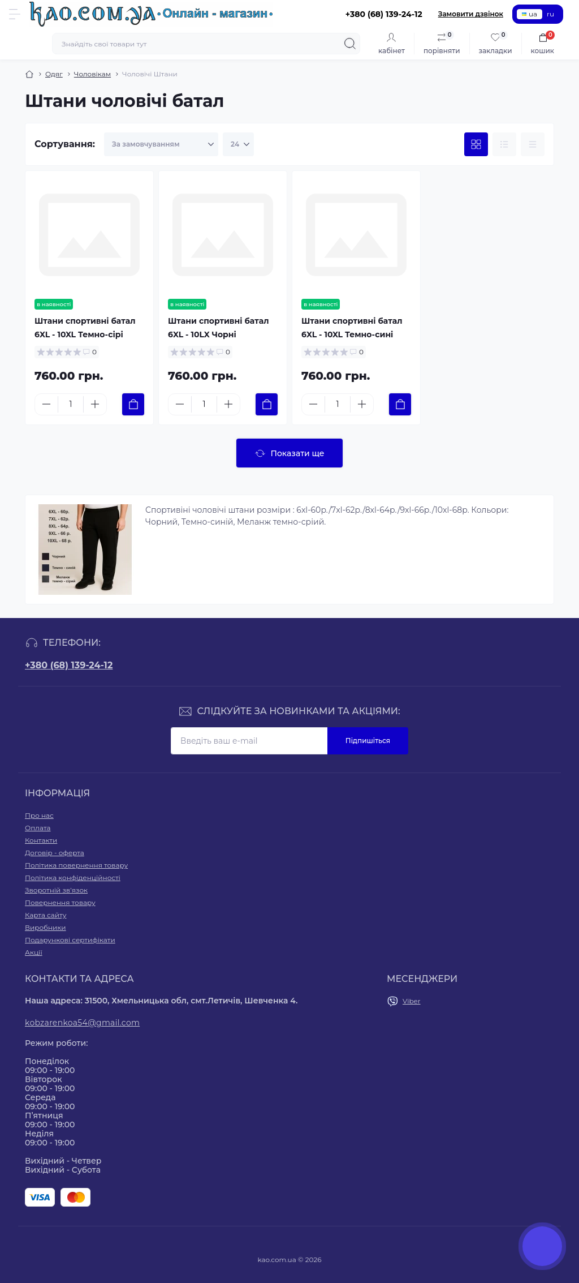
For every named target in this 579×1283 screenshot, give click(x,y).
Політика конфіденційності (72, 877)
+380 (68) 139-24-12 (69, 665)
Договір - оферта (54, 852)
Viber (412, 1001)
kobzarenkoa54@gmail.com (82, 1023)
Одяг (54, 74)
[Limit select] (238, 144)
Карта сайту (45, 915)
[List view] (504, 144)
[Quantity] (71, 404)
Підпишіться (367, 740)
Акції (33, 952)
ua (529, 14)
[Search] (350, 43)
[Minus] (46, 404)
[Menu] (14, 14)
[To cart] (133, 404)
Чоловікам (92, 74)
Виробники (45, 927)
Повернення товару (60, 902)
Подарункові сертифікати (70, 940)
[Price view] (533, 144)
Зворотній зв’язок (56, 890)
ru (550, 14)
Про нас (39, 815)
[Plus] (95, 404)
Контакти (41, 840)
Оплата (38, 827)
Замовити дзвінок (470, 14)
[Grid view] (476, 144)
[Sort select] (161, 144)
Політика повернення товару (76, 865)
